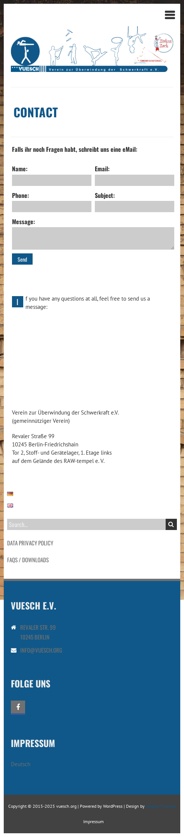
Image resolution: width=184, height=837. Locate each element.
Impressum (93, 821)
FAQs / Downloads (28, 560)
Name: (51, 175)
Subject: (134, 201)
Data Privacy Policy (30, 543)
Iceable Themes (161, 806)
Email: (134, 175)
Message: (93, 233)
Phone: (51, 201)
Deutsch (20, 764)
